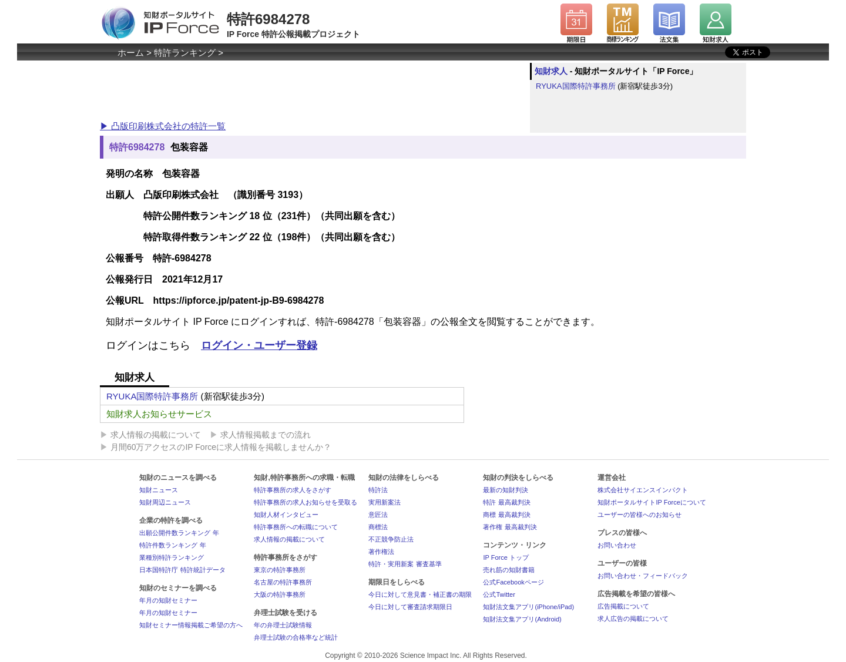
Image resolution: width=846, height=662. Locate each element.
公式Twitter (499, 594)
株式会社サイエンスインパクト (642, 489)
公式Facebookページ (513, 582)
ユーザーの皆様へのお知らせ (639, 514)
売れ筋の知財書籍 (509, 569)
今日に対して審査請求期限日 (410, 606)
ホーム (131, 53)
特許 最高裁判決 (506, 502)
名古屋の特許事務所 (283, 582)
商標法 (378, 526)
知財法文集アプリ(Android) (522, 619)
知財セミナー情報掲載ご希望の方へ (191, 625)
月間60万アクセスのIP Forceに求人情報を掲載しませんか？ (220, 447)
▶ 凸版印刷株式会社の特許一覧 (163, 126)
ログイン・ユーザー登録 (259, 345)
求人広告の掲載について (633, 618)
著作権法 (381, 551)
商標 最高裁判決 (506, 514)
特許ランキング (185, 53)
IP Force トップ (505, 557)
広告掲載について (623, 606)
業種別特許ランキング (171, 557)
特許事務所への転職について (296, 526)
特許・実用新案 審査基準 (404, 563)
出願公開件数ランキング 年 (179, 532)
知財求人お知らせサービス (159, 414)
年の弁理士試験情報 (283, 625)
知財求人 (551, 71)
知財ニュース (158, 489)
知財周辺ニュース (165, 502)
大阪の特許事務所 (280, 594)
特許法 (378, 489)
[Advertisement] (314, 89)
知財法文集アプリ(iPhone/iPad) (528, 606)
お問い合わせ (616, 545)
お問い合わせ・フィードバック (642, 575)
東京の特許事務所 (280, 569)
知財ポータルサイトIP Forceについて (651, 502)
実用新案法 (384, 502)
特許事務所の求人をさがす (292, 489)
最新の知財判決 (505, 489)
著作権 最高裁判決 (509, 526)
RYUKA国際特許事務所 (576, 86)
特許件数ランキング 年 (172, 545)
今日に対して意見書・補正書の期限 (420, 594)
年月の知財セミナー (168, 600)
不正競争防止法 (391, 539)
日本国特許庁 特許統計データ (182, 569)
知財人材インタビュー (286, 514)
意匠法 (378, 514)
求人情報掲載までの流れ (265, 434)
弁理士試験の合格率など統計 (296, 637)
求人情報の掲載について (155, 434)
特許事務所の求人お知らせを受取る (305, 502)
